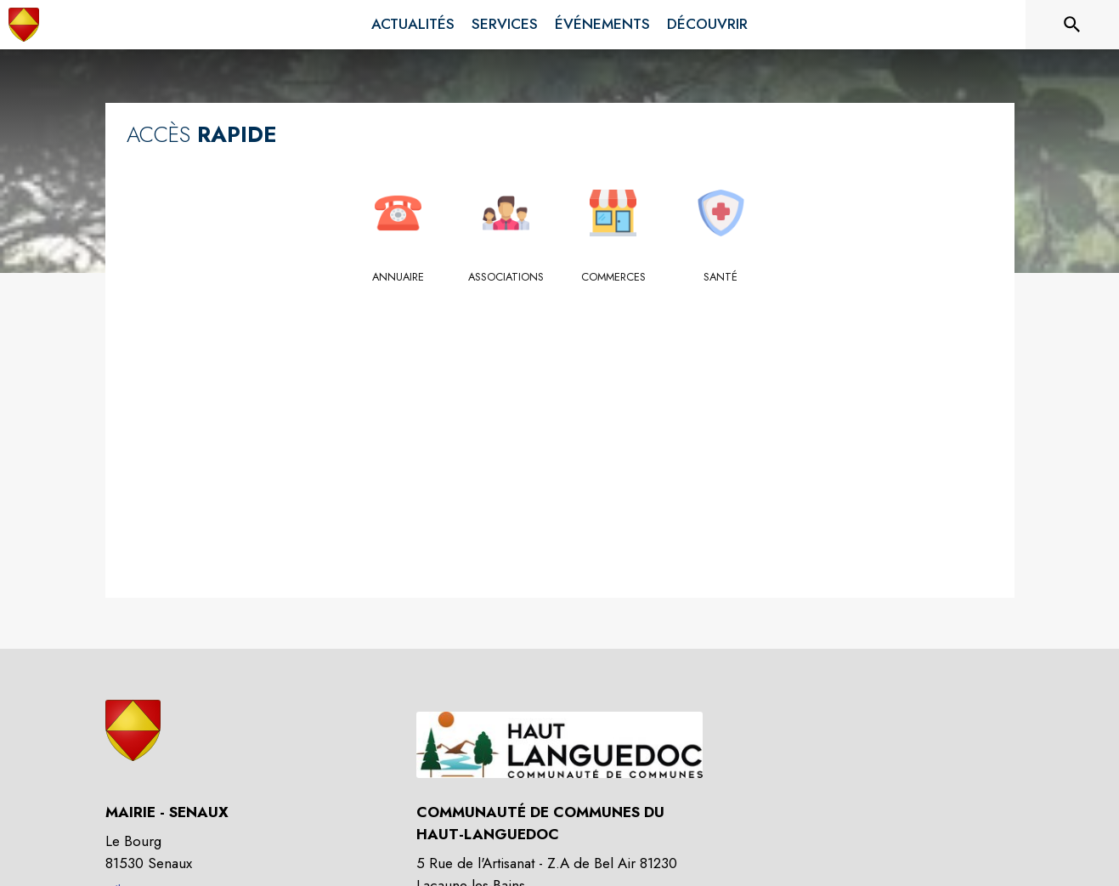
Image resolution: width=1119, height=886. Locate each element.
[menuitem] (413, 24)
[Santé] (721, 277)
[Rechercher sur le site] (1072, 25)
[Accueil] (23, 25)
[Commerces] (614, 277)
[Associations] (506, 277)
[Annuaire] (399, 277)
